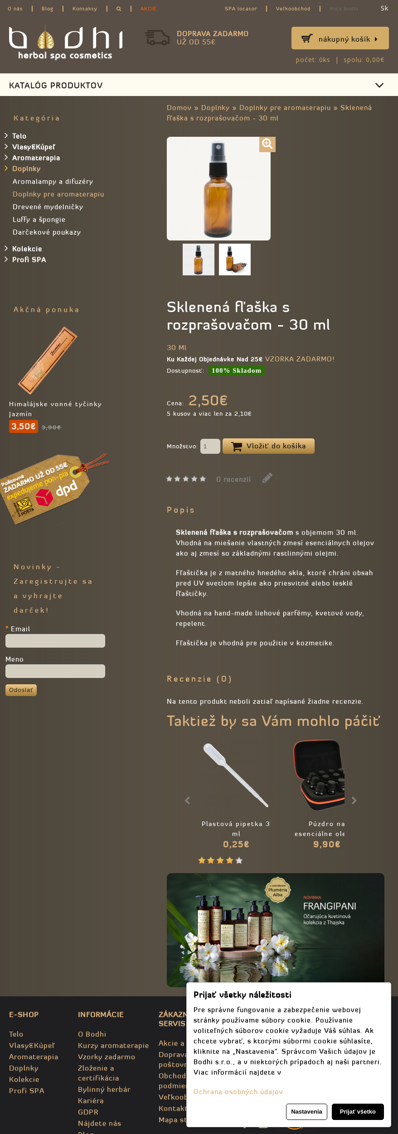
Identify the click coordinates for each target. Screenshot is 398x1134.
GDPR (88, 1111)
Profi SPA (25, 259)
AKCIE (148, 8)
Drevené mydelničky (48, 206)
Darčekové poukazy (47, 232)
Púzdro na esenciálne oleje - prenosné (327, 834)
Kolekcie (23, 248)
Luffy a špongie (39, 219)
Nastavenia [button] (306, 1111)
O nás (15, 8)
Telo (16, 135)
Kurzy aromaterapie (113, 1045)
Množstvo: (193, 447)
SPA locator (241, 8)
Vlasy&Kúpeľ (30, 146)
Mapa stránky (183, 1119)
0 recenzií (233, 479)
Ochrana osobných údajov (238, 1091)
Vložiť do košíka (268, 446)
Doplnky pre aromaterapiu (285, 107)
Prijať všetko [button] (358, 1111)
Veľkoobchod (293, 8)
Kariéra (91, 1100)
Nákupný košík (348, 38)
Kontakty (85, 8)
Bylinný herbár (104, 1089)
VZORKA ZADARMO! (300, 359)
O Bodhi (92, 1033)
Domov (179, 107)
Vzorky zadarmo (107, 1056)
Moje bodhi (344, 8)
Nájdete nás (99, 1123)
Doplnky (215, 107)
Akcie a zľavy (182, 1043)
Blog (47, 8)
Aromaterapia (32, 157)
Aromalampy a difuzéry (53, 181)
